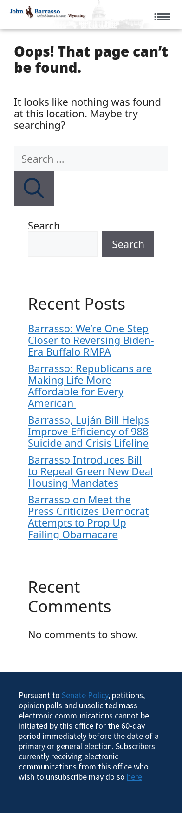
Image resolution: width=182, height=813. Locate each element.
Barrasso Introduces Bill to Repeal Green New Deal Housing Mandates (90, 470)
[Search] (34, 188)
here (134, 776)
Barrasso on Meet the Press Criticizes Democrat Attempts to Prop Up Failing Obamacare (88, 516)
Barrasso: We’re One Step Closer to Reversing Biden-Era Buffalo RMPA (91, 339)
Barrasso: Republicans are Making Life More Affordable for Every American (90, 385)
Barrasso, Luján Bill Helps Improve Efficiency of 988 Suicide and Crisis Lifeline (88, 431)
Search (44, 225)
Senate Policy (85, 695)
